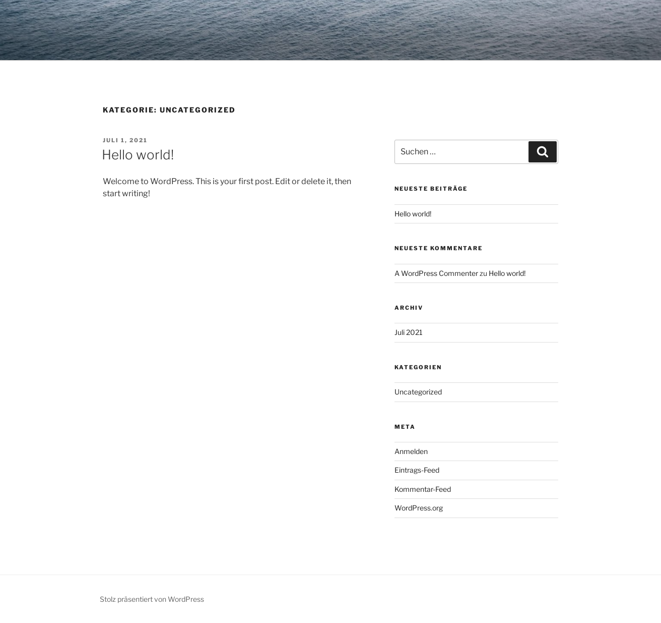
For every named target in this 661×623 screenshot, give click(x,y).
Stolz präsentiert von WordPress (152, 599)
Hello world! (138, 154)
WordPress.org (418, 507)
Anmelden (411, 451)
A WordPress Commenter (436, 273)
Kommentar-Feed (422, 489)
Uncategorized (418, 391)
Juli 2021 (408, 332)
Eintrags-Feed (416, 470)
